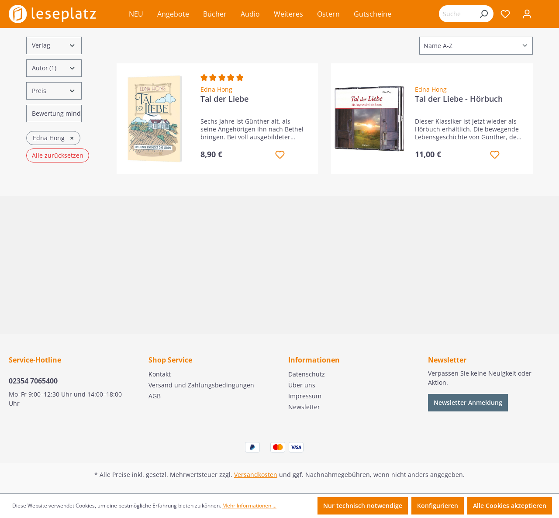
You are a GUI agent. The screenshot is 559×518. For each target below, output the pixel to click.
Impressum (304, 396)
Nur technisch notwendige (362, 505)
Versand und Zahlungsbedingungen (201, 385)
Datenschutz (306, 374)
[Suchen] (483, 13)
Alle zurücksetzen (57, 155)
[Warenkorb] (544, 15)
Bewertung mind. (57, 113)
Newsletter (304, 407)
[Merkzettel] (505, 14)
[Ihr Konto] (527, 14)
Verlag (54, 45)
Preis (54, 90)
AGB (154, 396)
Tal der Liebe (224, 99)
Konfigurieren (437, 505)
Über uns (301, 385)
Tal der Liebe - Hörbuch (459, 99)
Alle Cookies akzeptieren (509, 505)
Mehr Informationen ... (249, 505)
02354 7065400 (33, 381)
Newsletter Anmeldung (468, 402)
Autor (54, 68)
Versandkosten (255, 474)
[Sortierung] (476, 46)
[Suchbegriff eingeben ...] (456, 13)
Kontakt (159, 374)
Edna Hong (216, 89)
